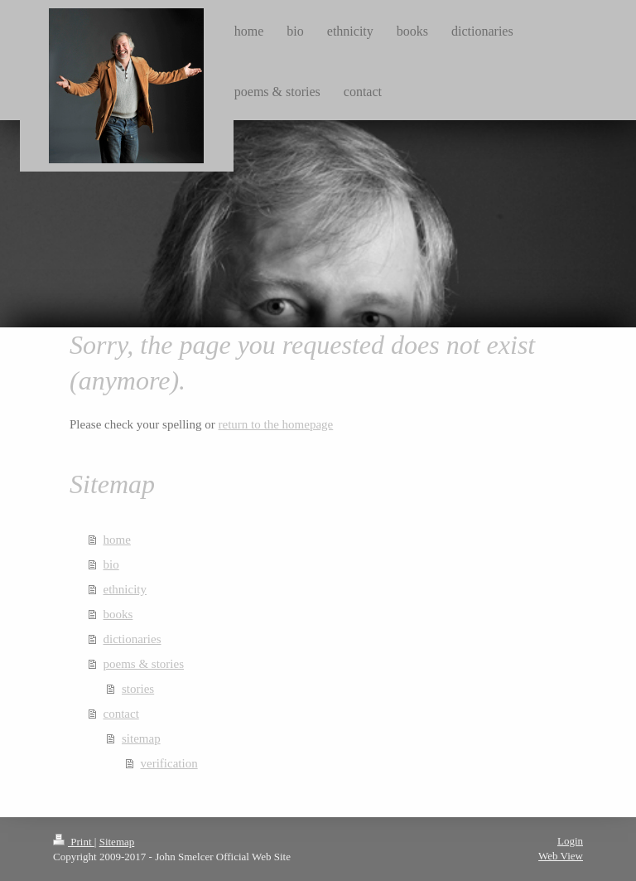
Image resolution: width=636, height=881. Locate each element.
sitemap (141, 738)
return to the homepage (276, 424)
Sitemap (117, 841)
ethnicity (125, 589)
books (118, 614)
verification (169, 763)
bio (111, 564)
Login (570, 841)
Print (73, 841)
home (117, 539)
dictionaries (132, 639)
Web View (560, 856)
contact (121, 713)
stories (138, 688)
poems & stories (144, 663)
